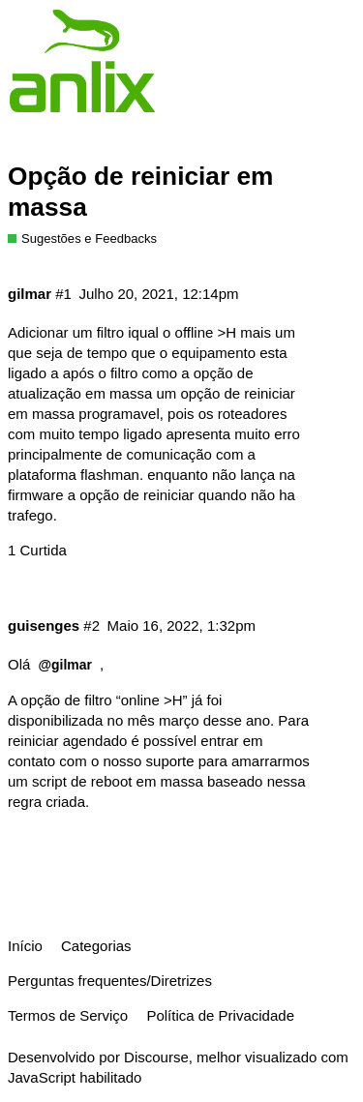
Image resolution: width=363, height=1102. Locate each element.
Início (25, 946)
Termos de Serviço (68, 1015)
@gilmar (65, 664)
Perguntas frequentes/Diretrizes (110, 980)
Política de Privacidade (220, 1015)
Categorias (96, 946)
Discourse (156, 1057)
